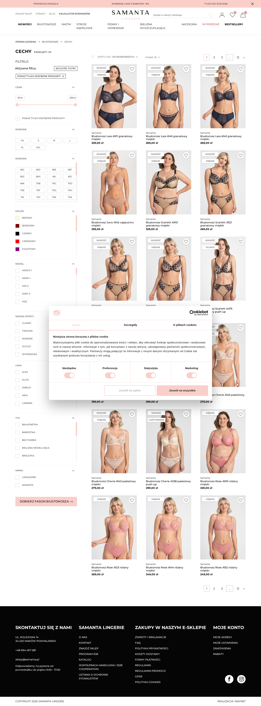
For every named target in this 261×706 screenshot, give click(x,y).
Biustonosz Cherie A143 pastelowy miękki (114, 483)
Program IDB (88, 654)
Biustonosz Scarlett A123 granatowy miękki (216, 224)
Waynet (240, 701)
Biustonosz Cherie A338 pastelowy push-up (168, 483)
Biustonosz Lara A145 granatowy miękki (166, 138)
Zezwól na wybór (130, 390)
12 (238, 57)
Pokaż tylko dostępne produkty (40, 76)
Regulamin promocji (150, 670)
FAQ (138, 642)
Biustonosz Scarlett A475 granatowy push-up (216, 310)
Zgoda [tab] (76, 324)
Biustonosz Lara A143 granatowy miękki (221, 138)
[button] (252, 4)
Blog (52, 13)
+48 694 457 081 (25, 650)
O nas (83, 637)
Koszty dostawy (147, 654)
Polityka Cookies (148, 682)
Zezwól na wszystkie (182, 390)
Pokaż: (149, 57)
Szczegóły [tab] (130, 324)
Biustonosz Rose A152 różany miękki (218, 569)
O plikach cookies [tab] (184, 324)
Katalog (85, 659)
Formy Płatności (147, 659)
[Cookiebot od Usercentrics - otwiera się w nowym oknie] (192, 313)
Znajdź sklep (23, 13)
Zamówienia (222, 648)
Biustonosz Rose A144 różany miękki (164, 569)
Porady (40, 13)
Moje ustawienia (225, 642)
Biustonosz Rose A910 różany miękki (219, 483)
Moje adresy (222, 637)
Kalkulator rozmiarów (74, 13)
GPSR (138, 676)
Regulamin (143, 665)
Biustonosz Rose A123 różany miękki (110, 569)
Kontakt (85, 642)
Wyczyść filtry (66, 68)
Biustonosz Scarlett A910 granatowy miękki (162, 224)
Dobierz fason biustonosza (46, 501)
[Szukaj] (182, 15)
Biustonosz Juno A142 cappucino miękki (113, 224)
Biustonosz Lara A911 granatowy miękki (112, 138)
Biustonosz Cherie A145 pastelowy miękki (222, 396)
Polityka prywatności (151, 648)
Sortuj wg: (104, 56)
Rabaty (218, 654)
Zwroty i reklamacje (150, 637)
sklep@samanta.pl (27, 659)
